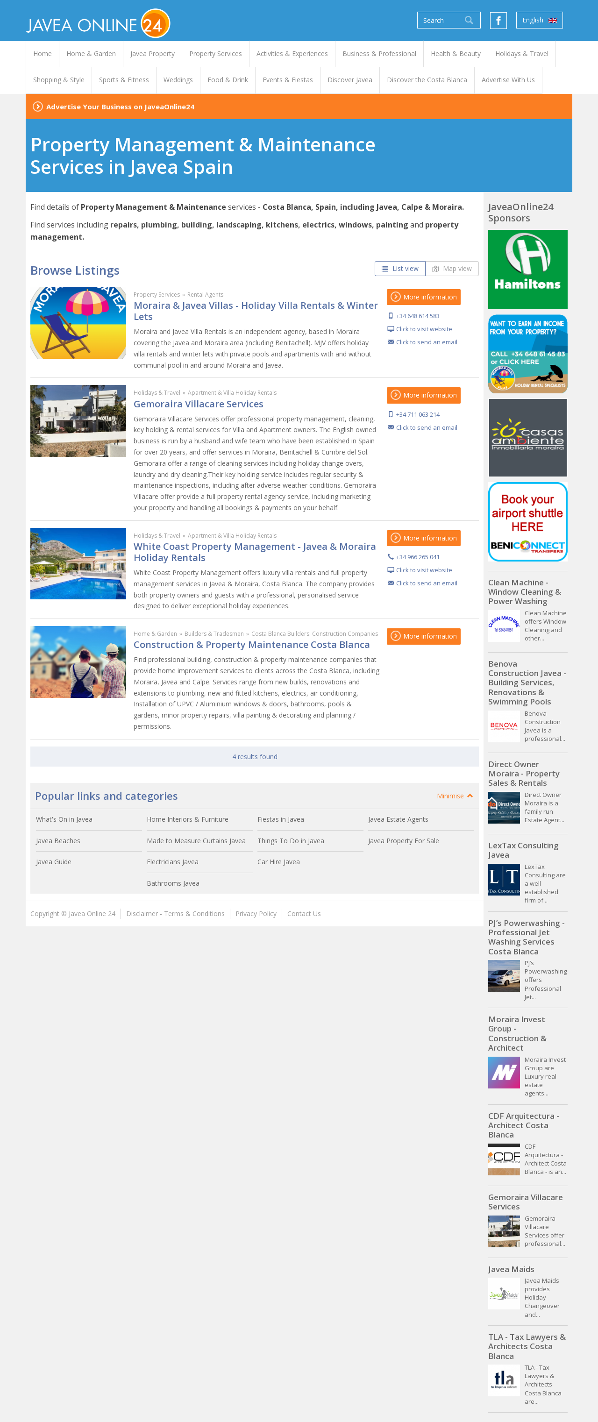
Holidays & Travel (157, 393)
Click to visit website (424, 329)
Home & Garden (155, 634)
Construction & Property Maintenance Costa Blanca (252, 644)
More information (424, 296)
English (539, 20)
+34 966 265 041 (418, 557)
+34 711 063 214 (418, 414)
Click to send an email (426, 342)
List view (400, 268)
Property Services (157, 295)
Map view (452, 268)
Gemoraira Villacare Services (198, 404)
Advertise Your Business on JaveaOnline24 (120, 106)
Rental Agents (205, 295)
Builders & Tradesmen (214, 634)
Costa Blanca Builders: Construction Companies (314, 634)
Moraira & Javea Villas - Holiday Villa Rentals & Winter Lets (256, 311)
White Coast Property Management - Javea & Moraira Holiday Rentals (255, 552)
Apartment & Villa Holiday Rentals (232, 393)
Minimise (455, 795)
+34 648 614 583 (418, 316)
